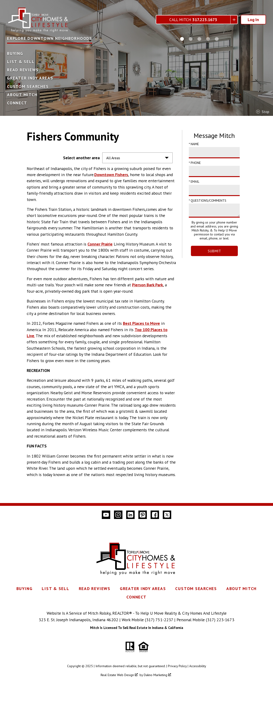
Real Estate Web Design (119, 675)
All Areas (113, 157)
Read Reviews (23, 70)
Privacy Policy (177, 666)
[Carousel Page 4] (208, 39)
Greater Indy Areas (30, 78)
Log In (253, 19)
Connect (17, 103)
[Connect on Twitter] (167, 515)
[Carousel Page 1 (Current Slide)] (182, 39)
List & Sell (20, 62)
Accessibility (197, 666)
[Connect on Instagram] (118, 515)
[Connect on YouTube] (106, 515)
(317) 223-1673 (220, 619)
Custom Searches (28, 86)
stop (262, 111)
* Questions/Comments (207, 200)
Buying (15, 53)
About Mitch (22, 95)
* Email (194, 181)
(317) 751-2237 (159, 619)
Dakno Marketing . (158, 675)
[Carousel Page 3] (199, 39)
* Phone (195, 163)
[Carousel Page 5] (217, 39)
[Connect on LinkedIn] (130, 515)
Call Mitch (193, 19)
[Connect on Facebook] (155, 515)
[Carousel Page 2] (191, 39)
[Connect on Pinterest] (142, 515)
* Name (194, 144)
